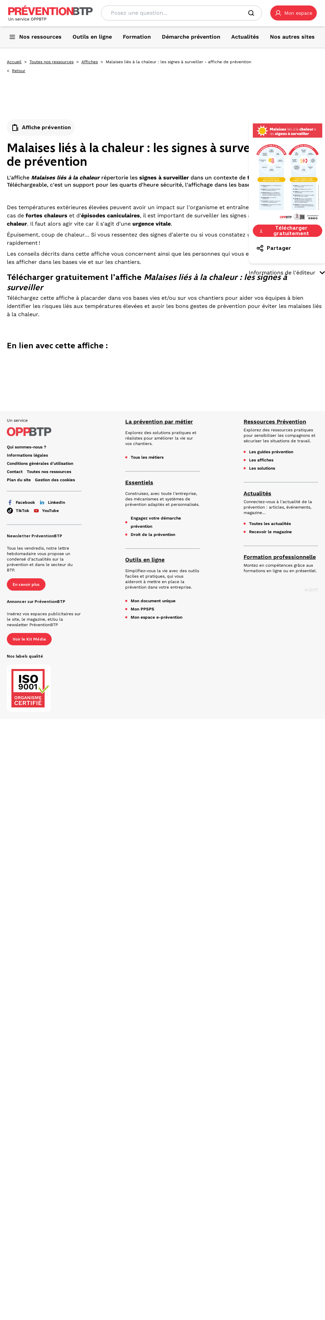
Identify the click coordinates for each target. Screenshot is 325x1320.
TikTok (18, 511)
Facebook (21, 502)
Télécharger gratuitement (284, 231)
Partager (273, 248)
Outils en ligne (145, 559)
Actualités (257, 493)
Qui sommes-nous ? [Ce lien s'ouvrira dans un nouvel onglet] (26, 447)
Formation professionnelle (280, 557)
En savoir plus (26, 584)
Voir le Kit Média (29, 639)
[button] (293, 13)
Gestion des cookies (55, 479)
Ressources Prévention (275, 421)
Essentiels (139, 482)
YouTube (46, 511)
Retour (18, 71)
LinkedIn (52, 502)
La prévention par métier (159, 421)
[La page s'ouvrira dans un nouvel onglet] (293, 13)
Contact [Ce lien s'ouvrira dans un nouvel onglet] (15, 471)
